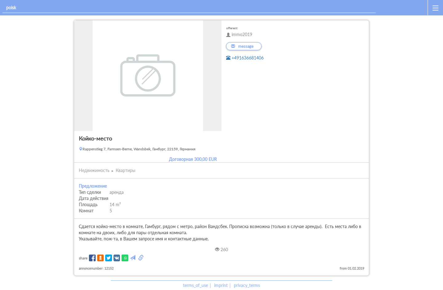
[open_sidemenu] (435, 7)
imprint (221, 285)
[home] (403, 7)
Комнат (86, 210)
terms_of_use (195, 285)
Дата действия (93, 198)
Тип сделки (90, 192)
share (83, 258)
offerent (231, 28)
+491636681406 (245, 57)
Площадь (88, 204)
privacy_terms (247, 285)
